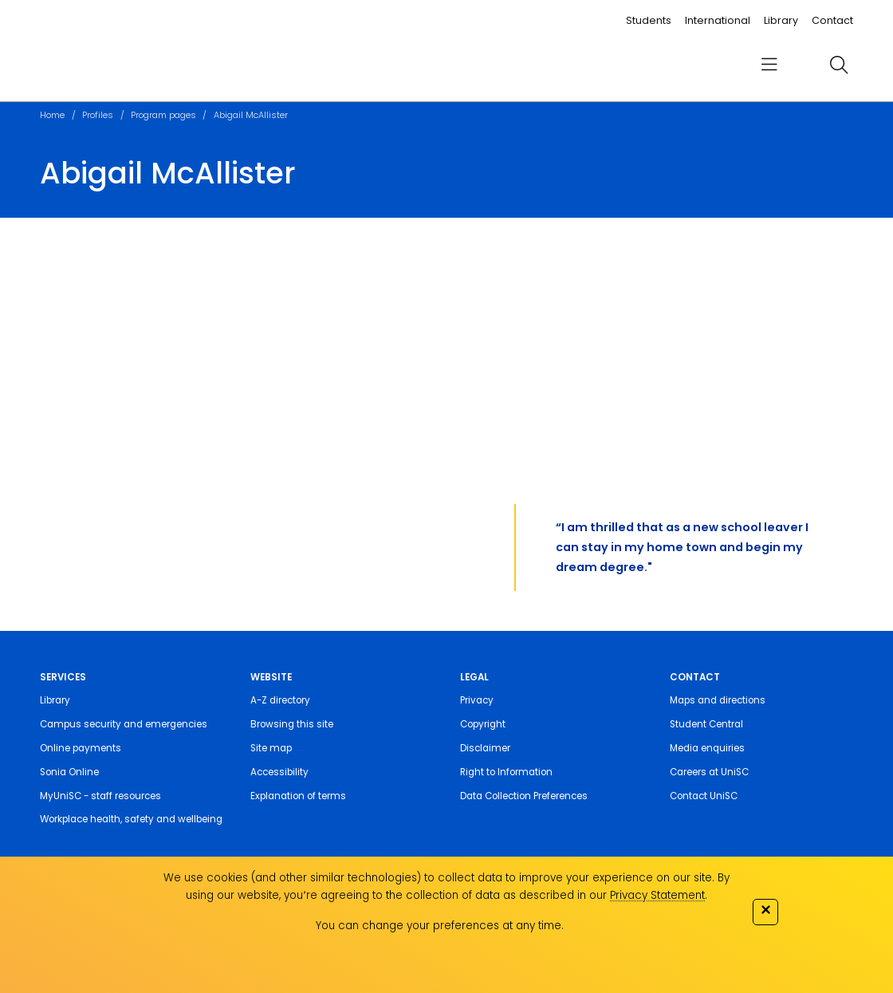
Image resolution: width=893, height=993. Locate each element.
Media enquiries (707, 748)
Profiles (97, 115)
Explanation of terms (298, 796)
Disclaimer (485, 748)
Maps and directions (717, 700)
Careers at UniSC (709, 772)
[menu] (768, 65)
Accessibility (279, 772)
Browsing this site (291, 724)
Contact (832, 20)
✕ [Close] (765, 909)
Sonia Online (69, 772)
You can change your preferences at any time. (440, 925)
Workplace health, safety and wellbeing (131, 819)
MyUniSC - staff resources (100, 796)
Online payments (80, 748)
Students (648, 20)
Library (781, 20)
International (717, 20)
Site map (271, 748)
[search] (838, 65)
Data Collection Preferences (524, 796)
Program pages (163, 115)
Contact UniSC (704, 796)
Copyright (483, 724)
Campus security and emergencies (123, 724)
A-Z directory (280, 700)
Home (52, 115)
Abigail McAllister (251, 115)
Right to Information (506, 772)
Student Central (706, 724)
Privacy (477, 700)
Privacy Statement (657, 895)
